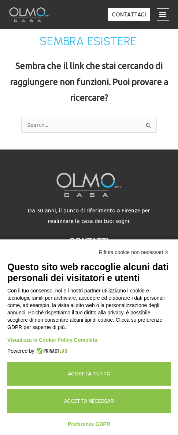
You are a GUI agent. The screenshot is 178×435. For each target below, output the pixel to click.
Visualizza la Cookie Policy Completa (52, 340)
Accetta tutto (89, 374)
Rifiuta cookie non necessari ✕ (134, 252)
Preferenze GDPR (89, 424)
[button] (163, 14)
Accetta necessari (89, 401)
